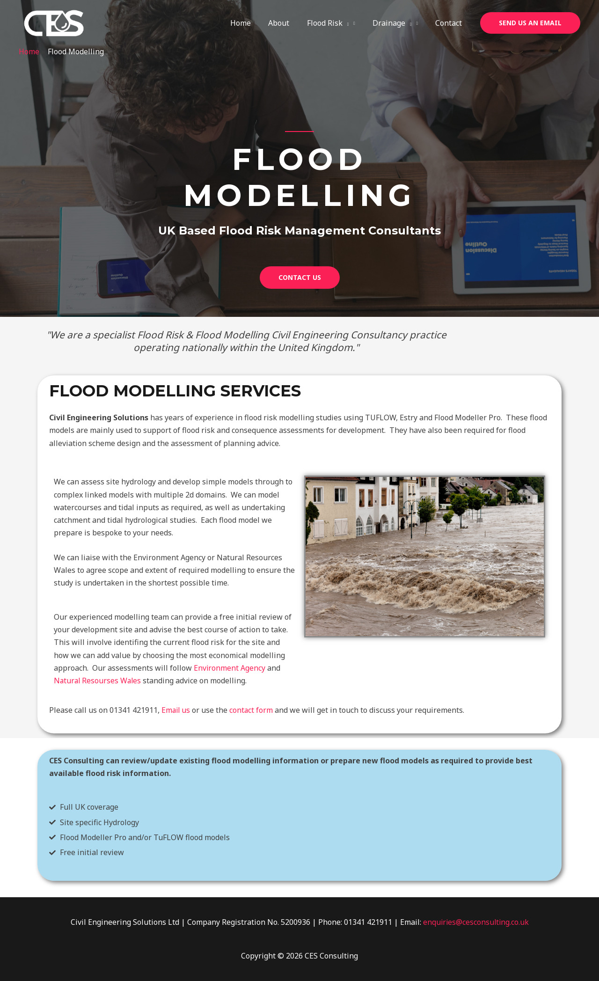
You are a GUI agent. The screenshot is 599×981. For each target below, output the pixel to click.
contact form (253, 710)
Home (251, 23)
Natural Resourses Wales (98, 680)
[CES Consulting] (54, 22)
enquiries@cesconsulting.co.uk (476, 922)
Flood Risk (334, 23)
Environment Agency (230, 668)
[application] (352, 23)
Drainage (396, 23)
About (287, 23)
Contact (450, 23)
